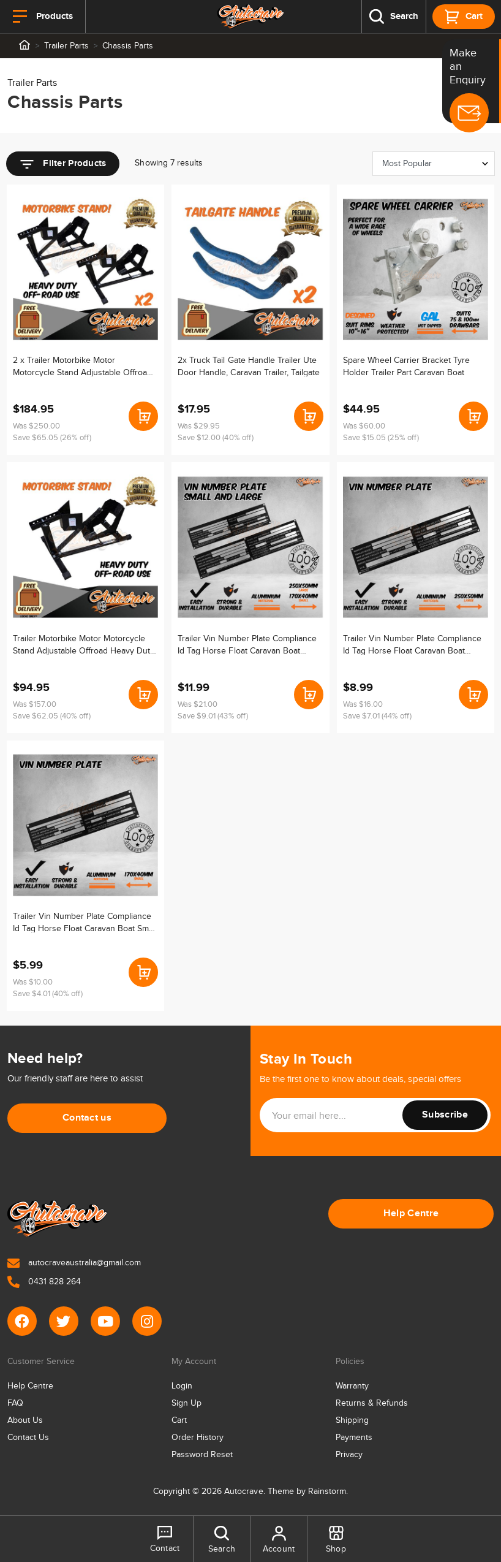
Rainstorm (327, 1491)
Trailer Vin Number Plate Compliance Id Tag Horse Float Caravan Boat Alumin (247, 644)
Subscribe (445, 1115)
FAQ (15, 1403)
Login (181, 1386)
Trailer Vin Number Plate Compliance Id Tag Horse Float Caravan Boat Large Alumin (412, 644)
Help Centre (411, 1213)
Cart (179, 1420)
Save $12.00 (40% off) (215, 438)
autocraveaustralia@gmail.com (74, 1263)
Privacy (349, 1455)
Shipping (352, 1420)
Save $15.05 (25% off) (381, 438)
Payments (354, 1437)
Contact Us (28, 1437)
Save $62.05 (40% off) (52, 716)
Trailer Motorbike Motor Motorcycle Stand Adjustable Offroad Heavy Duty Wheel (83, 644)
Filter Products (63, 164)
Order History (197, 1437)
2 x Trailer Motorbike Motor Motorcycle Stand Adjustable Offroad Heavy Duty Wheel (82, 366)
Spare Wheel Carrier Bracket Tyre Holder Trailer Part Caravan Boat (406, 366)
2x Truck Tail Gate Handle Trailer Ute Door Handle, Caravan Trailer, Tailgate (249, 366)
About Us (25, 1420)
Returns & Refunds (372, 1403)
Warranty (352, 1386)
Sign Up (186, 1403)
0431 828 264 (44, 1282)
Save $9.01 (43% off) (212, 716)
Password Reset (202, 1455)
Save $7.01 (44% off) (377, 716)
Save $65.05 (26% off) (52, 438)
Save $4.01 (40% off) (48, 994)
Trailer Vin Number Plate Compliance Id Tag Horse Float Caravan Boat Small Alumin (85, 922)
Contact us (86, 1118)
